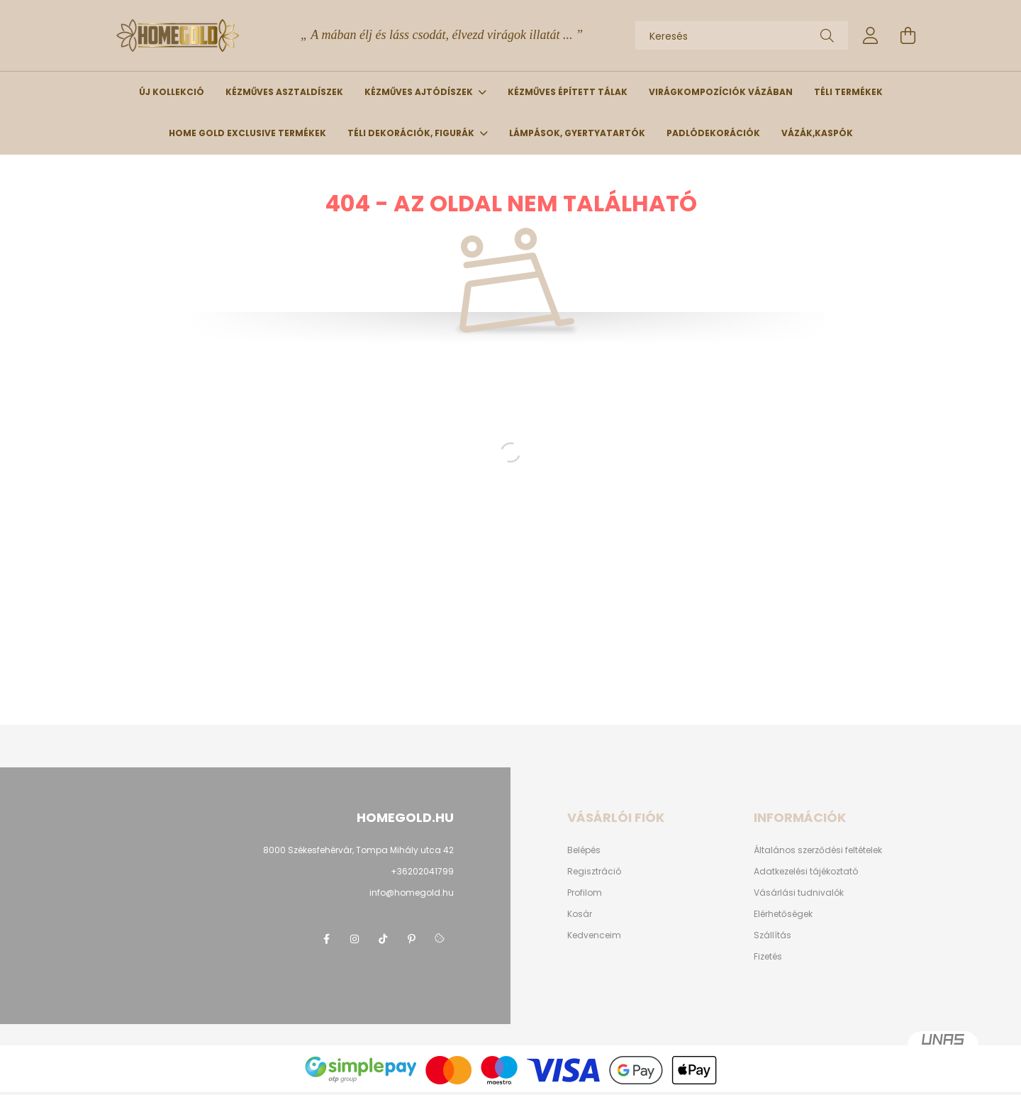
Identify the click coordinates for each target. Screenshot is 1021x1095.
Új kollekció (171, 92)
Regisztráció (594, 872)
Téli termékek (848, 92)
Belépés (584, 850)
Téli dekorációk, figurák (411, 133)
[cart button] (907, 35)
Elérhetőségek (783, 914)
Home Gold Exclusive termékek (247, 133)
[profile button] (871, 35)
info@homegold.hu (411, 892)
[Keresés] (741, 35)
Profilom (584, 893)
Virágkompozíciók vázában (721, 92)
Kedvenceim (594, 935)
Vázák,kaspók (817, 133)
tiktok (383, 939)
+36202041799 (422, 871)
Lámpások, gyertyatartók (577, 133)
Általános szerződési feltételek (818, 850)
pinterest (411, 939)
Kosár (579, 914)
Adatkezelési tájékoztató (806, 872)
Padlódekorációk (713, 133)
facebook (326, 939)
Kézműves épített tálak (567, 92)
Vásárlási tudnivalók (799, 893)
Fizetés (768, 957)
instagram (354, 939)
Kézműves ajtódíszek (419, 92)
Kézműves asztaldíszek (284, 92)
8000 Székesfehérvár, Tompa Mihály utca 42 (358, 850)
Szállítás (772, 935)
